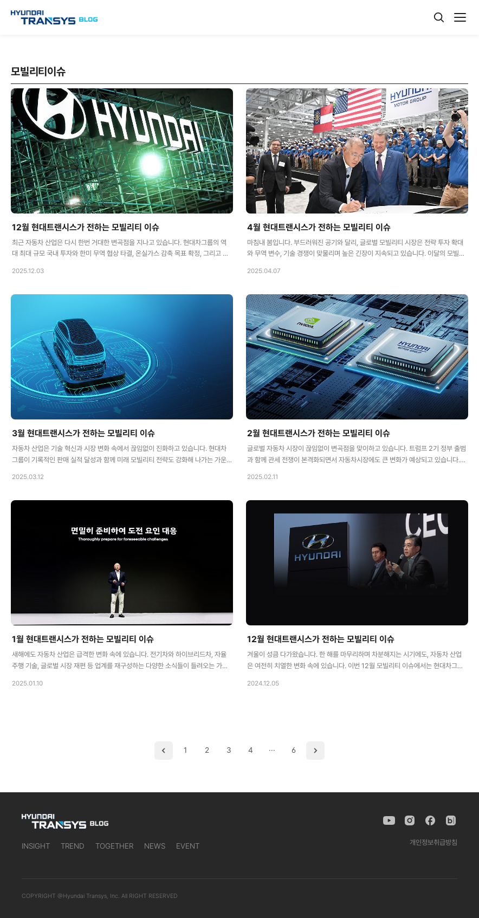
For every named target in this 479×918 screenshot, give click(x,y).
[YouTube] (389, 820)
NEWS (154, 846)
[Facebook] (430, 820)
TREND (73, 846)
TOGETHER (114, 846)
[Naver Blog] (450, 820)
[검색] (438, 17)
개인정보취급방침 (433, 842)
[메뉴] (460, 17)
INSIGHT (36, 846)
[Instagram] (409, 820)
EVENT (187, 846)
